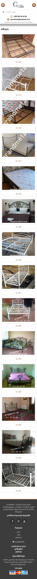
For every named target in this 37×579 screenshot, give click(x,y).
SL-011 (18, 161)
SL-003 (18, 425)
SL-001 (18, 491)
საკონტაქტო (19, 542)
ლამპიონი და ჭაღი (18, 546)
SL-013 (18, 95)
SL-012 (18, 128)
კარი (18, 532)
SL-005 (18, 359)
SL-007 (18, 293)
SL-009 (18, 227)
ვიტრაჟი (18, 537)
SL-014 (18, 62)
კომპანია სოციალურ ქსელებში (18, 515)
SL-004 (18, 392)
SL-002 (18, 458)
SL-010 (18, 194)
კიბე (18, 535)
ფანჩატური (18, 549)
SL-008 (18, 260)
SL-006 (18, 326)
